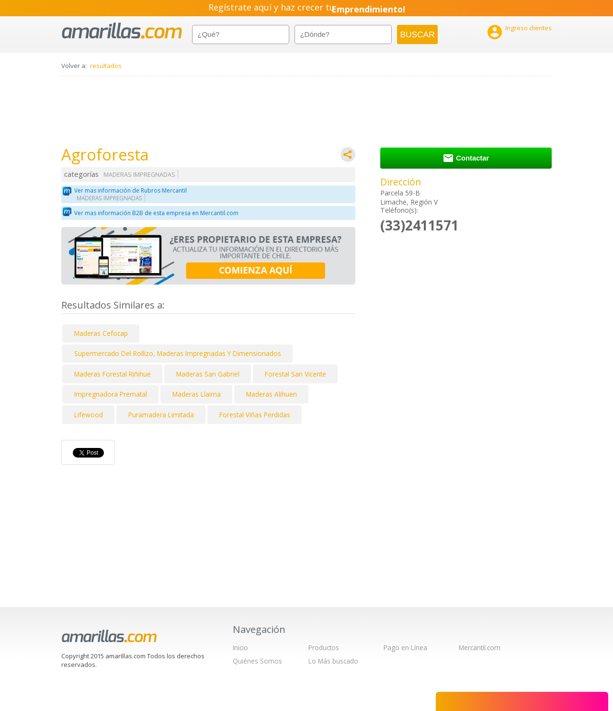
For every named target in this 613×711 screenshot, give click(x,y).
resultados (106, 65)
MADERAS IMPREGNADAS (139, 175)
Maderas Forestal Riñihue (112, 373)
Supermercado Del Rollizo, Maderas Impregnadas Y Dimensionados (177, 353)
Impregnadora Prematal (110, 394)
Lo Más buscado (333, 660)
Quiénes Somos (257, 660)
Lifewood (88, 414)
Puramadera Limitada (161, 414)
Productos (323, 647)
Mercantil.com (479, 647)
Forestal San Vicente (295, 373)
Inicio (240, 647)
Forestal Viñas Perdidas (254, 414)
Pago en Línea (405, 647)
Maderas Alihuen (271, 394)
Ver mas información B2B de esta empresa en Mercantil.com (156, 213)
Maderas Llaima (196, 394)
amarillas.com (121, 31)
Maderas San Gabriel (207, 373)
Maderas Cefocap (101, 333)
